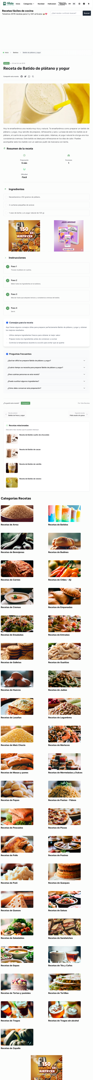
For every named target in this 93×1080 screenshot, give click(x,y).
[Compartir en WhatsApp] (29, 76)
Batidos (15, 52)
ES (74, 4)
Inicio (18, 4)
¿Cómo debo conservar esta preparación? (46, 388)
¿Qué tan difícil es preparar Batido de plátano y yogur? (46, 361)
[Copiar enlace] (33, 76)
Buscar (87, 13)
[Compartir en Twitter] (25, 76)
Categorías (28, 4)
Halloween (52, 4)
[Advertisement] (46, 33)
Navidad (41, 4)
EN (70, 4)
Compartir (25, 403)
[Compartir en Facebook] (22, 76)
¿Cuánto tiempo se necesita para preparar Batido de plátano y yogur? (46, 367)
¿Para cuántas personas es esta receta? (46, 374)
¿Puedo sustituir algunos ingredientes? (46, 381)
